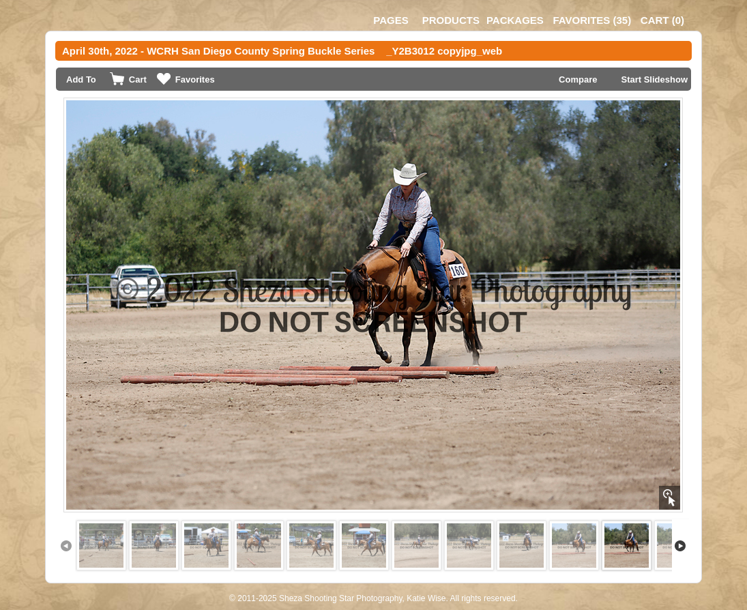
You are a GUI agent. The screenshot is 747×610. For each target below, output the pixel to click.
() (592, 20)
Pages (390, 20)
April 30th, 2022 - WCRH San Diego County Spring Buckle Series (218, 51)
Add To (81, 79)
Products (451, 20)
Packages (515, 20)
